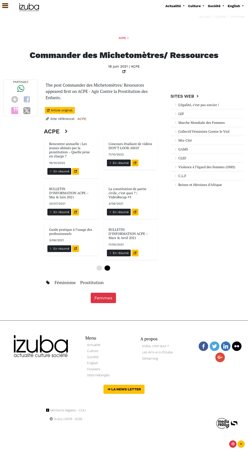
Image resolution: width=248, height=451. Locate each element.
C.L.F (180, 175)
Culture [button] (195, 6)
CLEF (180, 158)
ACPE (124, 38)
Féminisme (66, 282)
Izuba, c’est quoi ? (155, 346)
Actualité (94, 345)
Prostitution (92, 282)
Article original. (60, 110)
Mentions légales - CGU (66, 410)
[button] (3, 5)
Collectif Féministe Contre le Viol (201, 131)
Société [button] (215, 6)
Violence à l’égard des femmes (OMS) (204, 167)
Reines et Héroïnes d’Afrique (198, 184)
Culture (92, 351)
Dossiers (93, 369)
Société (220, 17)
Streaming (150, 358)
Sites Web (185, 96)
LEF (179, 113)
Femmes (238, 17)
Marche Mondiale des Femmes (199, 122)
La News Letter (124, 389)
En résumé (59, 171)
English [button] (234, 6)
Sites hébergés (98, 375)
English (92, 363)
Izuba (56, 419)
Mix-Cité (183, 140)
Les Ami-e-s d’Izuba (157, 352)
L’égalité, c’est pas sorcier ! (196, 104)
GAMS (181, 149)
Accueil (204, 17)
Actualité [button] (173, 6)
